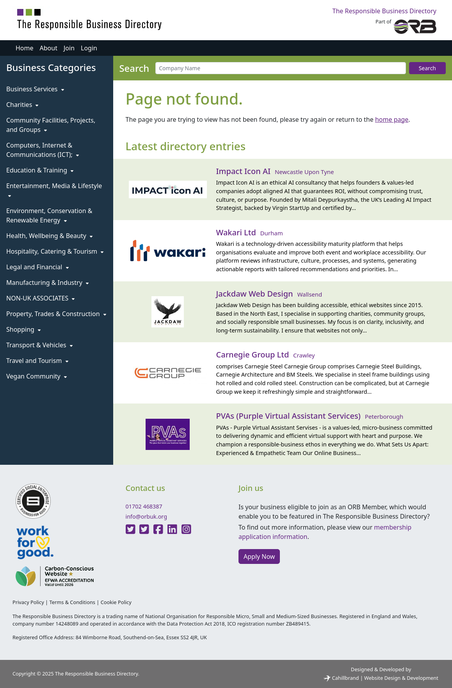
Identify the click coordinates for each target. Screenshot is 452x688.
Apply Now (259, 556)
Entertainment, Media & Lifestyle (54, 189)
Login (89, 48)
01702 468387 (144, 506)
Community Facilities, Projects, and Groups (50, 125)
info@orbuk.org (146, 516)
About (48, 48)
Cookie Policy (116, 602)
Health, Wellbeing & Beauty (49, 235)
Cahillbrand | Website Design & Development (381, 678)
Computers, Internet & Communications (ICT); (42, 150)
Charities (22, 104)
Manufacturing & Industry (47, 282)
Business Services (35, 89)
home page (391, 119)
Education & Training (39, 170)
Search (427, 68)
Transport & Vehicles (39, 345)
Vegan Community (36, 376)
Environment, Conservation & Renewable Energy (49, 215)
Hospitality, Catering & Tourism (54, 251)
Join (69, 48)
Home (25, 48)
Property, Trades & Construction (56, 313)
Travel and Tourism (37, 360)
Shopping (23, 329)
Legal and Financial (37, 267)
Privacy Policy (28, 602)
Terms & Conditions (72, 602)
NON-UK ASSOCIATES (40, 298)
